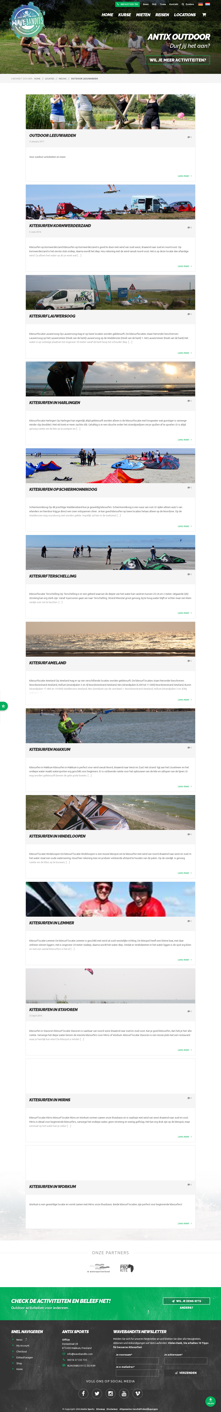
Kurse (124, 14)
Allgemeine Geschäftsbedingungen (139, 1407)
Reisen (161, 14)
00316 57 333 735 (127, 4)
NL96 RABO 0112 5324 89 (81, 1363)
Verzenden (186, 1370)
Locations (184, 14)
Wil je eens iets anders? (186, 1299)
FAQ (154, 4)
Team (163, 4)
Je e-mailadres (125, 1364)
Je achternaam (173, 1352)
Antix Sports (87, 1407)
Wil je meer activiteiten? (177, 60)
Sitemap (100, 1407)
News (146, 4)
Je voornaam (124, 1352)
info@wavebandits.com (80, 1351)
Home (107, 14)
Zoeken (188, 4)
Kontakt (173, 4)
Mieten (143, 14)
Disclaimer (112, 1407)
